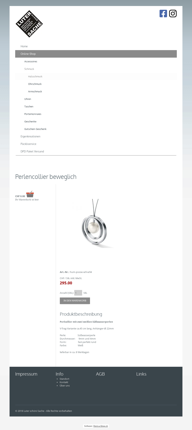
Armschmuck (35, 91)
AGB (100, 374)
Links (141, 374)
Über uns (65, 385)
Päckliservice (28, 143)
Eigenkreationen (30, 136)
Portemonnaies (32, 113)
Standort (64, 378)
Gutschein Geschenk (35, 128)
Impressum (26, 374)
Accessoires (30, 61)
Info (59, 374)
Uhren (27, 98)
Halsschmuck (35, 76)
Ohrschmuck (35, 83)
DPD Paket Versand (32, 151)
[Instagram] (173, 13)
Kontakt (64, 382)
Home (24, 46)
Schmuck (29, 68)
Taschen (28, 106)
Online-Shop (28, 53)
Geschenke (30, 121)
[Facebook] (163, 13)
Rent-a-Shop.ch (100, 426)
